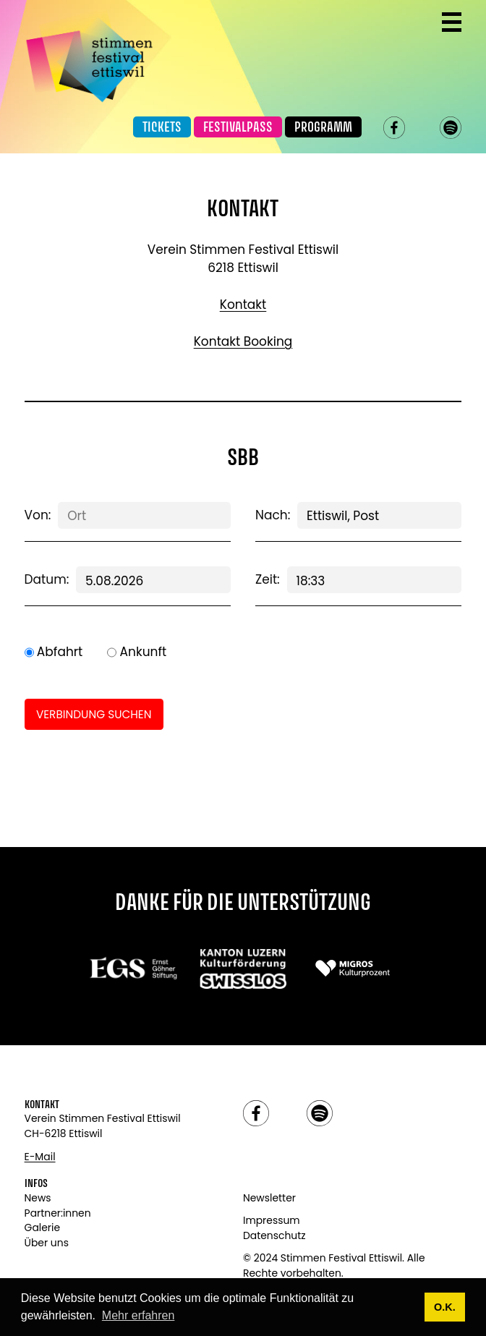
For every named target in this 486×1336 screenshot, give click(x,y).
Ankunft (143, 651)
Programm (323, 128)
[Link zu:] (133, 968)
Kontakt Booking (243, 341)
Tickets (162, 128)
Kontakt (243, 304)
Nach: (272, 515)
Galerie (42, 1227)
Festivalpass (238, 128)
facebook (394, 127)
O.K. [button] (445, 1307)
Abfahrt (59, 651)
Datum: (47, 579)
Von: (38, 515)
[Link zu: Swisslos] (243, 968)
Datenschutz (274, 1235)
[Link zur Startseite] (89, 56)
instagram (423, 127)
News (38, 1198)
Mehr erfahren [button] (138, 1315)
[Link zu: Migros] (352, 968)
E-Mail (40, 1156)
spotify (451, 127)
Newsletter (269, 1198)
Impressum (271, 1220)
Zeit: (267, 579)
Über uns (47, 1242)
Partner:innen (58, 1213)
